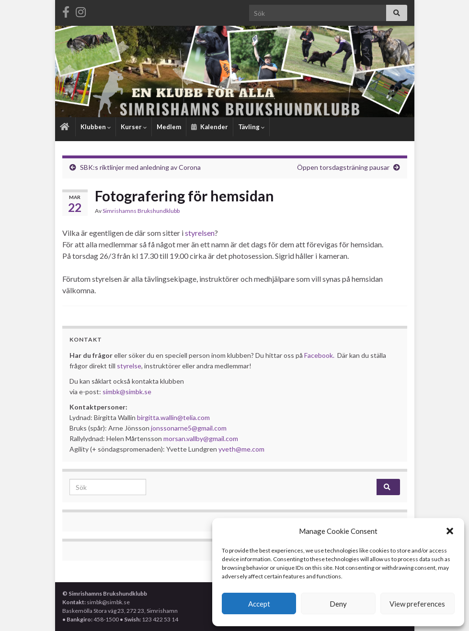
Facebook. (319, 355)
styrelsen (200, 232)
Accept (259, 603)
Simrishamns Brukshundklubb (141, 210)
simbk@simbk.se (127, 391)
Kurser (134, 127)
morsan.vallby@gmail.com (201, 438)
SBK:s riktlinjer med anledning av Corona (140, 167)
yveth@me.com (241, 449)
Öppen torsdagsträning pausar (343, 167)
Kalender (209, 127)
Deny (338, 603)
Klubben (95, 127)
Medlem (169, 127)
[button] (450, 531)
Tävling (251, 127)
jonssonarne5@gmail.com (189, 428)
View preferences (417, 603)
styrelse (129, 366)
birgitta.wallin (157, 417)
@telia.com (193, 417)
